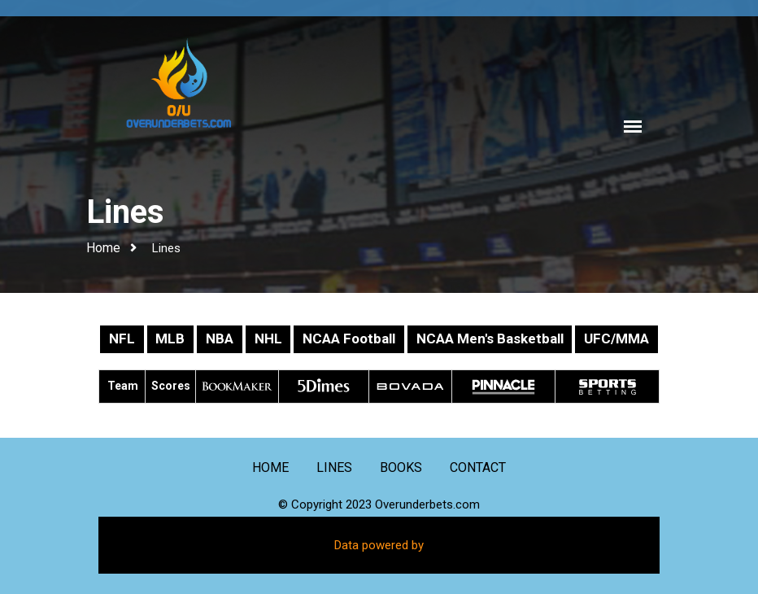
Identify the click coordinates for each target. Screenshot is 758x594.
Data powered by (379, 545)
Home (103, 248)
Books (401, 467)
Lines (166, 248)
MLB (170, 338)
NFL (122, 338)
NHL (268, 338)
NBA (219, 338)
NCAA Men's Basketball (490, 338)
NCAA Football (349, 338)
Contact (478, 467)
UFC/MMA (616, 338)
